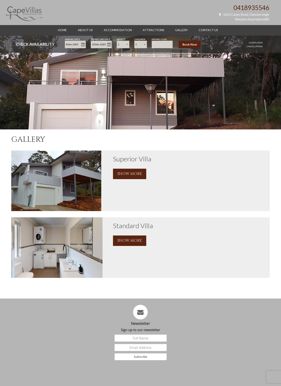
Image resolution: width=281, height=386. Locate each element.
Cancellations (254, 46)
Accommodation (118, 30)
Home (62, 30)
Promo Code (159, 39)
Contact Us (208, 30)
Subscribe (140, 357)
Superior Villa (132, 159)
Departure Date (100, 39)
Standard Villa (133, 225)
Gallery (181, 30)
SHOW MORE (129, 173)
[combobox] (123, 44)
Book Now (189, 44)
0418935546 (251, 7)
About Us (85, 30)
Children (139, 39)
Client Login (256, 42)
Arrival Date (72, 39)
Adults (121, 39)
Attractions (153, 30)
